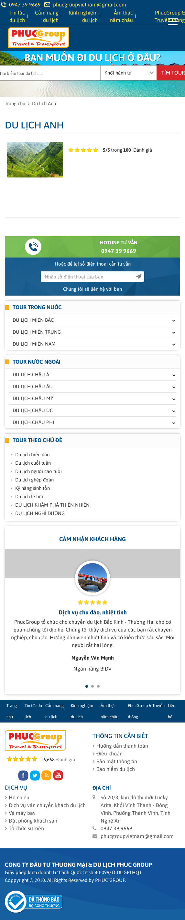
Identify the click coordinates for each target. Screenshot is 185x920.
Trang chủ (15, 103)
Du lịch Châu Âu (33, 386)
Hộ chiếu (19, 797)
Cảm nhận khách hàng (92, 539)
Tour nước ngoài (36, 362)
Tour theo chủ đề (37, 440)
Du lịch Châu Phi (33, 422)
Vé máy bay (22, 813)
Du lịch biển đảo (32, 454)
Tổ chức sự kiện (26, 828)
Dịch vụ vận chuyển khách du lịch (47, 805)
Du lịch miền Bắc (33, 320)
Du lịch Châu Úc (33, 410)
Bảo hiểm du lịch (115, 769)
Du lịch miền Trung (37, 332)
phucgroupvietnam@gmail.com (89, 4)
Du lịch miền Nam (34, 344)
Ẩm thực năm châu (109, 711)
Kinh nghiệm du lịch (82, 711)
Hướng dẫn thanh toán (122, 746)
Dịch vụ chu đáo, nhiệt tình (93, 612)
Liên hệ (171, 711)
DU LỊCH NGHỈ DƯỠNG (40, 513)
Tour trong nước (37, 307)
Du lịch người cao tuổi (38, 471)
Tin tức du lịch (33, 711)
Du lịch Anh (44, 103)
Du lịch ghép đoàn (34, 479)
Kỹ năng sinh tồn (32, 488)
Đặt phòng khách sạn (33, 821)
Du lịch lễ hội (29, 496)
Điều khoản (109, 753)
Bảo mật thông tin (116, 761)
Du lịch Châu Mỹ (33, 398)
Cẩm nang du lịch (54, 711)
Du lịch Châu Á (31, 374)
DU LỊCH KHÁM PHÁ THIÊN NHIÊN (52, 505)
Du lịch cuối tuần (33, 463)
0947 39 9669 (118, 251)
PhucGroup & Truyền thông (146, 711)
